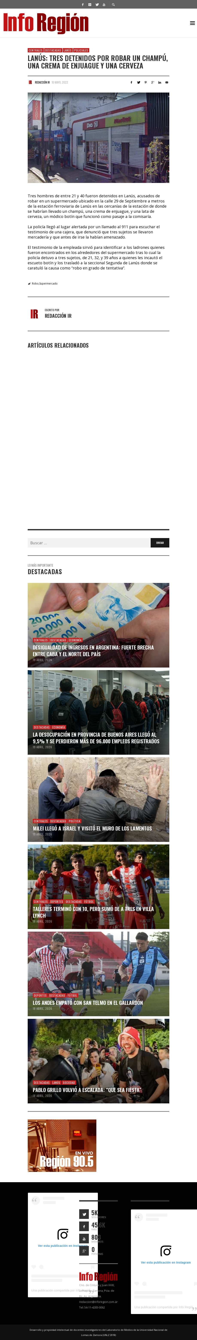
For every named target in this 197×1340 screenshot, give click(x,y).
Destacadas (53, 50)
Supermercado (48, 283)
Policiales (81, 50)
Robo (35, 283)
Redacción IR (42, 82)
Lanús (68, 50)
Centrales (36, 50)
